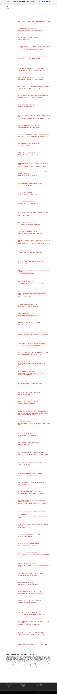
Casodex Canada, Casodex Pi (42, 411)
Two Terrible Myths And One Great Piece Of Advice (28, 612)
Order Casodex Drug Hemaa (36, 383)
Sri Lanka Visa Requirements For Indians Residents (28, 619)
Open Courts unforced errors (24, 39)
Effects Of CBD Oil (37, 591)
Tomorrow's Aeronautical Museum (25, 332)
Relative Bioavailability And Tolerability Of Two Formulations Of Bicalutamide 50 (33, 352)
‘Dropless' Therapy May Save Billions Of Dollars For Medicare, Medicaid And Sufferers (33, 517)
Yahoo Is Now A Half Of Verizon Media (25, 185)
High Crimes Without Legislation (24, 604)
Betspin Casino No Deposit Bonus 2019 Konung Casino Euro (29, 334)
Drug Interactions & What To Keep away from (27, 563)
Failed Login (20, 646)
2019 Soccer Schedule (22, 254)
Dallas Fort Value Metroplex (24, 636)
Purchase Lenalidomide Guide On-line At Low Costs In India (29, 392)
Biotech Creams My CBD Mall (41, 595)
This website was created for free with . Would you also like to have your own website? (28, 1)
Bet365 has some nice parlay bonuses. (25, 77)
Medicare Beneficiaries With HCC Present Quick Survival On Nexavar (31, 482)
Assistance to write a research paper (37, 51)
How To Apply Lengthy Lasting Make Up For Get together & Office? (31, 108)
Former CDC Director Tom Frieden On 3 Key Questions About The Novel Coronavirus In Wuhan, (34, 566)
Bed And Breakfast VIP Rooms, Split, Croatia (37, 183)
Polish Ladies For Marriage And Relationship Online (28, 175)
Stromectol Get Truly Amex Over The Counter (27, 493)
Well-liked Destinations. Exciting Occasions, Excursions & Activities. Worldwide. (33, 554)
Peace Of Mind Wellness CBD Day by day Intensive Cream (29, 584)
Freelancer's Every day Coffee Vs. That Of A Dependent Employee (30, 187)
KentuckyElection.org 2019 (23, 220)
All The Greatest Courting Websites (25, 99)
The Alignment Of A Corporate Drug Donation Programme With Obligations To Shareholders (33, 525)
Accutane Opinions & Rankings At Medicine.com (27, 522)
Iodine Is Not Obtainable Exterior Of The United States (28, 401)
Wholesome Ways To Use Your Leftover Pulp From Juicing (29, 315)
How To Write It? (21, 138)
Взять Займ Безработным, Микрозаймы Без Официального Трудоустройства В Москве (33, 164)
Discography (37, 610)
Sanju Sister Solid (37, 196)
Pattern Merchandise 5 (44, 440)
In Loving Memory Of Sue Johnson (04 (25, 536)
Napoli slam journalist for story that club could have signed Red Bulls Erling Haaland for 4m (33, 276)
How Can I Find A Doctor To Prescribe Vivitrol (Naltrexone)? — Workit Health (33, 503)
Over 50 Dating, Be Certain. (23, 90)
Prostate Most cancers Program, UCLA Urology (27, 435)
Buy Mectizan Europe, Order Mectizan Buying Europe (28, 475)
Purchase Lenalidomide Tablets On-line (25, 394)
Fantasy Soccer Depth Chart (23, 263)
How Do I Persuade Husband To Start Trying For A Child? (29, 250)
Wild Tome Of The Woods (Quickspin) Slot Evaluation (28, 304)
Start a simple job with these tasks (36, 58)
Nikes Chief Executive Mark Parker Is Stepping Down (28, 37)
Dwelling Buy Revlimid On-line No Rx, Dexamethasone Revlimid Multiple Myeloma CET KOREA (34, 447)
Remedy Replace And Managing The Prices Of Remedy (28, 390)
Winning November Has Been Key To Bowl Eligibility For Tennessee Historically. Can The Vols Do (34, 506)
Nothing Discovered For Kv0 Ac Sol (25, 366)
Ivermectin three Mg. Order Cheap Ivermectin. (27, 545)
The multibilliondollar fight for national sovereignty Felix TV (30, 283)
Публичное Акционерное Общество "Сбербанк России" (28, 127)
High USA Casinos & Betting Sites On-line (26, 104)
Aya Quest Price (45, 334)
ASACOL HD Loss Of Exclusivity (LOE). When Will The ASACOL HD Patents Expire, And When (33, 457)
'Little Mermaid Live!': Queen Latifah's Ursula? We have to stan (30, 252)
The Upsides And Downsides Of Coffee (41, 332)
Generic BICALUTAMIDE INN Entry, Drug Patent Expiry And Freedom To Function (33, 454)
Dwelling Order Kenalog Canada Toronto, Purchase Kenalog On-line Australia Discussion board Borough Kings (33, 512)
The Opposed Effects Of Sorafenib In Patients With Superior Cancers (31, 343)
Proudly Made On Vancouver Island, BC (33, 556)
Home (19, 21)
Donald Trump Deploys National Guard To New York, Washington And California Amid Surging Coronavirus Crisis (33, 639)
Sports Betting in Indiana (39, 77)
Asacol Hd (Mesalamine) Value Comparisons (26, 411)
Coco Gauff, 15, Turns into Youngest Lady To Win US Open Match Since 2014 (32, 614)
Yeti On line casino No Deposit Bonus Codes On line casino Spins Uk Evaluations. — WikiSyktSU (34, 327)
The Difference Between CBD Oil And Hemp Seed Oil (27, 602)
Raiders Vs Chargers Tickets (23, 215)
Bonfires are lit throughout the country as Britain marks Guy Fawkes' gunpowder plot (34, 241)
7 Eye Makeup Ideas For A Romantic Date (25, 145)
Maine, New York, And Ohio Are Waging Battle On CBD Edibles (29, 600)
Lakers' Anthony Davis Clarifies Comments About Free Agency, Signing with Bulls (33, 95)
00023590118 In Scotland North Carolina (33, 426)
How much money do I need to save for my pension (27, 60)
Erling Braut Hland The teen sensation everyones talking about (30, 41)
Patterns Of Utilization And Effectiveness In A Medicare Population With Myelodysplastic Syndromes (32, 501)
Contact (24, 21)
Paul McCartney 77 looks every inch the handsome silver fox (30, 26)
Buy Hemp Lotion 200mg (22, 593)
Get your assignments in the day (24, 70)
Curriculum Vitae (21, 136)
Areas (33, 595)
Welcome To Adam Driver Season (24, 421)
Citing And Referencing (36, 113)
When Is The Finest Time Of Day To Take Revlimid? (27, 431)
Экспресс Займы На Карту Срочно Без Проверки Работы (29, 143)
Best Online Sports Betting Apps (36, 97)
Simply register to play (22, 58)
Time (19, 573)
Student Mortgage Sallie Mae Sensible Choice (34, 646)
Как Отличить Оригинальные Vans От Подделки (27, 156)
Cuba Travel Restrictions (44, 619)
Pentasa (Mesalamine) (22, 484)
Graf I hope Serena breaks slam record (26, 273)
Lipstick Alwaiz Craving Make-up (24, 113)
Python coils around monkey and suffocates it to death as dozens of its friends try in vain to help (33, 271)
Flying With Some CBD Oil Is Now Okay (25, 591)
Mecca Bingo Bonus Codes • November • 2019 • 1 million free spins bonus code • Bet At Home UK (34, 180)
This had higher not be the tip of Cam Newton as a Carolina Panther (31, 205)
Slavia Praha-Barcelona (23, 97)
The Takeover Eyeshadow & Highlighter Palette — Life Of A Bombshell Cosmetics (33, 134)
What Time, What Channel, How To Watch (32, 624)
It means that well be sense (42, 68)
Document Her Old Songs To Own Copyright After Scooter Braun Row (31, 632)
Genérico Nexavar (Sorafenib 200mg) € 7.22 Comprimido (28, 376)
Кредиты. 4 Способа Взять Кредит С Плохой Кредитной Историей (30, 147)
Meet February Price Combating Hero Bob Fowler (27, 350)
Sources (27, 336)
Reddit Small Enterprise (38, 573)
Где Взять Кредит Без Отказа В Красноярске (26, 152)
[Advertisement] (34, 13)
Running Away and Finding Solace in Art (25, 281)
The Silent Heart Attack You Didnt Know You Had (27, 28)
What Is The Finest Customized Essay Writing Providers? (37, 136)
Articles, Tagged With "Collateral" (25, 196)
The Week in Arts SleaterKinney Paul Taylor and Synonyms (29, 268)
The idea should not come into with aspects (26, 68)
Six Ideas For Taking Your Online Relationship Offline (28, 194)
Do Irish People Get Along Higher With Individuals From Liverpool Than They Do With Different (33, 622)
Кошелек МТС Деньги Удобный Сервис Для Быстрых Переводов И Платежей (32, 166)
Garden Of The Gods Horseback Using (25, 313)
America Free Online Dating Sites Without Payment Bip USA (29, 88)
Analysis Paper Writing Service (24, 125)
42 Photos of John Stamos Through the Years (27, 222)
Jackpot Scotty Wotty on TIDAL (39, 70)
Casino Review (30, 79)
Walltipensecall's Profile (41, 462)
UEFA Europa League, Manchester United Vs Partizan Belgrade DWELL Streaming (33, 210)
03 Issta (30, 361)
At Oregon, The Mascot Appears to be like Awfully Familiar (29, 311)
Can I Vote (42, 99)
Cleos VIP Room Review (22, 183)
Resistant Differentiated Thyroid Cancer (26, 462)
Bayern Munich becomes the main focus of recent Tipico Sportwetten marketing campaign (33, 66)
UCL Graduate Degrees (40, 138)
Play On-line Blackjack (22, 324)
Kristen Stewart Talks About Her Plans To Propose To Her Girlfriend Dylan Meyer (34, 243)
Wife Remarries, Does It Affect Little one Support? (28, 306)
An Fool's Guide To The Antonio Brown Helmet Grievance (29, 224)
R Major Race (47, 646)
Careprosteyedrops (22, 440)
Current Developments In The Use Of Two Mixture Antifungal (30, 480)
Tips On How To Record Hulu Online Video (26, 192)
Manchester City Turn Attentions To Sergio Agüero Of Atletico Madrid (31, 259)
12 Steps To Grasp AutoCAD (27, 573)
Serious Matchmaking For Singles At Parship (26, 201)
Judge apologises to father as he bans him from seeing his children (31, 49)
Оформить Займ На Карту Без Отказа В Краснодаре (28, 154)
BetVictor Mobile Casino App (40, 79)
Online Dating (21, 336)
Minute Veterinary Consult (35, 543)
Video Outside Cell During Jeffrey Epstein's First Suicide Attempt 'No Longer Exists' (34, 571)
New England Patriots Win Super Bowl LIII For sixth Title (29, 322)
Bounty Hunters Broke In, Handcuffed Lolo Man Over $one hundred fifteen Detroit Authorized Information (34, 627)
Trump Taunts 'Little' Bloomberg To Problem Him (27, 231)
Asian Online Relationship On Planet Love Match (40, 86)
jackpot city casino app (11, 666)
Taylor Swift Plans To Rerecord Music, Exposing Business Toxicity (31, 634)
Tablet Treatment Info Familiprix (24, 385)
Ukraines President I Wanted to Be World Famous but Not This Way (31, 30)
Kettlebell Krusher (44, 471)
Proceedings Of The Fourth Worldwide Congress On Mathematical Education (33, 586)
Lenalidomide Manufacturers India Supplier (26, 538)
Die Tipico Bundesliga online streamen (25, 75)
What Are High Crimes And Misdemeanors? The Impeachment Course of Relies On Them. (33, 607)
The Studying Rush (42, 350)
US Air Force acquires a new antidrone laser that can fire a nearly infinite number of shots (34, 47)
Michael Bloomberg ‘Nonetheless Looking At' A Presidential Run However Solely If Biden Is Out (34, 116)
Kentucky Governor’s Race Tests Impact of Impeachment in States (31, 233)
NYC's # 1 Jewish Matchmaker (23, 86)
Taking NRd (36, 361)
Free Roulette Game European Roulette (26, 106)
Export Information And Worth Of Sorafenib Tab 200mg (28, 442)
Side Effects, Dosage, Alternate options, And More (28, 381)
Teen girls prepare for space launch (25, 296)
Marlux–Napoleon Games (39, 75)
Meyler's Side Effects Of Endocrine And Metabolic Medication (30, 473)
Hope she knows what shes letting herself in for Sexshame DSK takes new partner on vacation (34, 286)
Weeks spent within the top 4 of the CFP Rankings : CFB (28, 235)
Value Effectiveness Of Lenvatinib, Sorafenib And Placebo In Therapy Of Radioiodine (32, 364)
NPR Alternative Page (22, 610)
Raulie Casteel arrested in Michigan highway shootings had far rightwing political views (32, 294)
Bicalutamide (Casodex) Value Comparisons (26, 403)
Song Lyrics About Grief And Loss (37, 336)
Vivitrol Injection (21, 527)
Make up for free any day (23, 51)
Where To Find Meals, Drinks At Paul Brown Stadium (28, 203)
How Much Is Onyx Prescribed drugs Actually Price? (28, 471)
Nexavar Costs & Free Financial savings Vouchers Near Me (29, 354)
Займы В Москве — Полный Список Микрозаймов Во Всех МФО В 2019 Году (32, 171)
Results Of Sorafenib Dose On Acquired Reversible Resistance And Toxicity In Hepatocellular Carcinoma (33, 408)
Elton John (30, 610)
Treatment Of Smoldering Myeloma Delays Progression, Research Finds (32, 341)
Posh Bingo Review (21, 79)
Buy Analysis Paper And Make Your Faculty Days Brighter (29, 123)
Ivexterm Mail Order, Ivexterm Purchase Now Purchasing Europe (30, 547)
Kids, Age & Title (21, 556)
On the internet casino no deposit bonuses (26, 56)
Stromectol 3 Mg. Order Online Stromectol (40, 489)
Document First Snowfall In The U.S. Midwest (26, 302)
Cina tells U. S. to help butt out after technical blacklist (38, 21)
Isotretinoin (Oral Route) (23, 543)
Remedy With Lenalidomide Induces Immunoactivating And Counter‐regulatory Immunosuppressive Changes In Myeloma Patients (33, 414)
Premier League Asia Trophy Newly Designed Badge (28, 552)
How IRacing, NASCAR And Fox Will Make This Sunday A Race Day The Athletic (32, 644)
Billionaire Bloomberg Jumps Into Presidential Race (28, 245)
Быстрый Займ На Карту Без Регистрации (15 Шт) (27, 161)
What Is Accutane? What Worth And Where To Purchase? (29, 534)
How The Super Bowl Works (23, 444)
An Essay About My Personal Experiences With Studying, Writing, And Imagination (33, 118)
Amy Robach (36, 99)
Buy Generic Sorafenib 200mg (23, 383)
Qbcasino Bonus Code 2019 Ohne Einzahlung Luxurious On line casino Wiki (32, 317)
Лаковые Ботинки (41, 156)
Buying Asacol (21, 426)
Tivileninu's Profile (22, 514)
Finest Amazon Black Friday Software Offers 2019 (27, 575)
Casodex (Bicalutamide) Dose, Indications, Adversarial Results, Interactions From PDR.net (34, 424)
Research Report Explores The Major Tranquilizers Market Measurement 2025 (33, 416)
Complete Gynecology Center (24, 489)
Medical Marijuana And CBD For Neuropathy (37, 593)
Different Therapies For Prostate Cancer (26, 371)
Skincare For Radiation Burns (24, 595)
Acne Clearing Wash (30, 138)
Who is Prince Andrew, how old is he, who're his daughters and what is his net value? (33, 213)
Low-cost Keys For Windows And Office (25, 561)
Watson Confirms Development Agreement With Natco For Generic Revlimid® (32, 466)
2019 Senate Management (39, 561)
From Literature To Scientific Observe (25, 433)
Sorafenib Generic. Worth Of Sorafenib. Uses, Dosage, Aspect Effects (31, 359)
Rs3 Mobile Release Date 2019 (23, 173)
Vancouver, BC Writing (36, 125)
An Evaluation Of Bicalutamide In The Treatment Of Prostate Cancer (31, 345)
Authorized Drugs (41, 493)
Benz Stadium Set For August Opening (38, 220)
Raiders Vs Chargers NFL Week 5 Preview (26, 291)
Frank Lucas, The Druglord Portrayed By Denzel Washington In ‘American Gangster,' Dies (32, 299)
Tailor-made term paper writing (43, 56)
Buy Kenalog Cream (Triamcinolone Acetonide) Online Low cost (30, 491)
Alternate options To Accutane (24, 464)
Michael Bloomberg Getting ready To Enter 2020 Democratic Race (30, 261)
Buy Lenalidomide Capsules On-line (25, 399)
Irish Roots (20, 624)
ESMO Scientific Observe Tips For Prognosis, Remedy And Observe (30, 452)
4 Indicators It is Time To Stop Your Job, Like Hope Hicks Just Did (30, 642)
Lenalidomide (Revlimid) (22, 361)
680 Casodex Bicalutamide (33, 440)
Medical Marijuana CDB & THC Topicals (25, 582)
